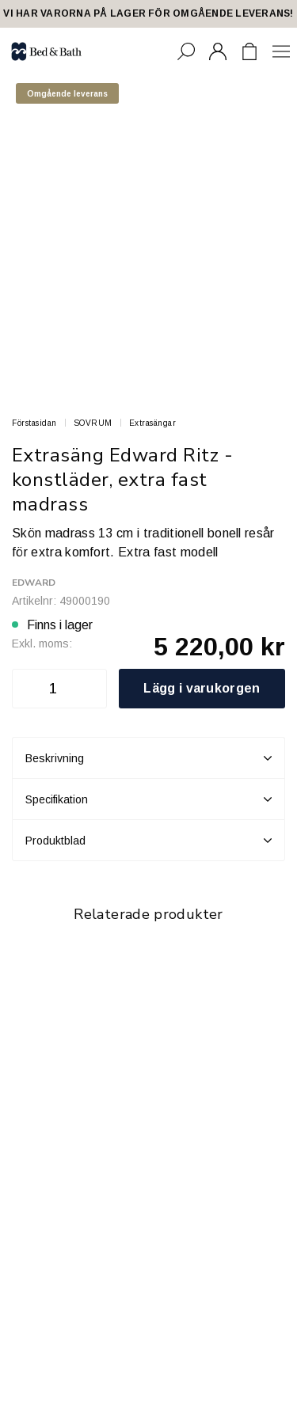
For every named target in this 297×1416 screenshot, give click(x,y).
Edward (33, 582)
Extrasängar (153, 423)
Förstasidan (34, 423)
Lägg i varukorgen (201, 688)
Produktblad (148, 840)
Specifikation (148, 799)
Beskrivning (148, 758)
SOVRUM (93, 423)
